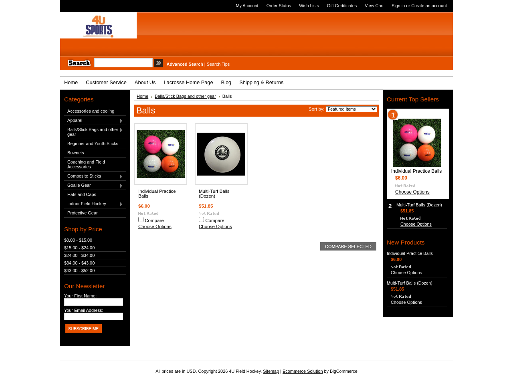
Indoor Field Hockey (93, 204)
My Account (247, 5)
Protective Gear (82, 212)
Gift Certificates (342, 5)
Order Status (279, 5)
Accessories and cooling (90, 111)
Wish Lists (309, 5)
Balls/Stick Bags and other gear (93, 132)
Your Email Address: (83, 310)
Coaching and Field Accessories (86, 164)
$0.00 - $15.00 (78, 240)
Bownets (75, 152)
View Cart (374, 5)
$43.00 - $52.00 (79, 270)
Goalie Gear (93, 185)
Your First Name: (80, 295)
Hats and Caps (81, 194)
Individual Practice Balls (416, 171)
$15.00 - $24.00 (79, 247)
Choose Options (155, 226)
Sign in (398, 5)
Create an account (429, 5)
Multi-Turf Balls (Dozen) (214, 193)
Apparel (93, 120)
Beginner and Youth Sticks (92, 143)
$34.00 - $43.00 (79, 263)
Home (142, 96)
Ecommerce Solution (303, 371)
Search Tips (218, 64)
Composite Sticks (93, 176)
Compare (154, 220)
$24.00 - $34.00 (79, 255)
